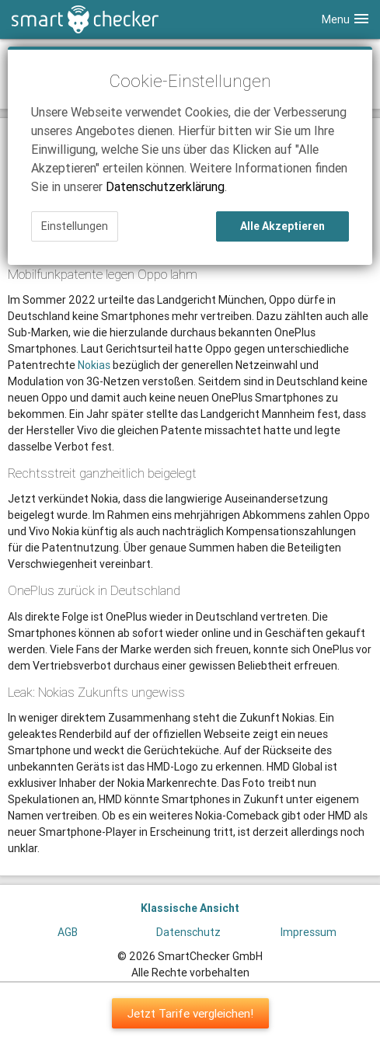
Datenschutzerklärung (165, 186)
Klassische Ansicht (190, 908)
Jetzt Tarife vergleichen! (190, 1013)
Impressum (308, 932)
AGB (68, 932)
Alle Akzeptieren (282, 226)
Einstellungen (74, 226)
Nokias (94, 365)
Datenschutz (188, 932)
